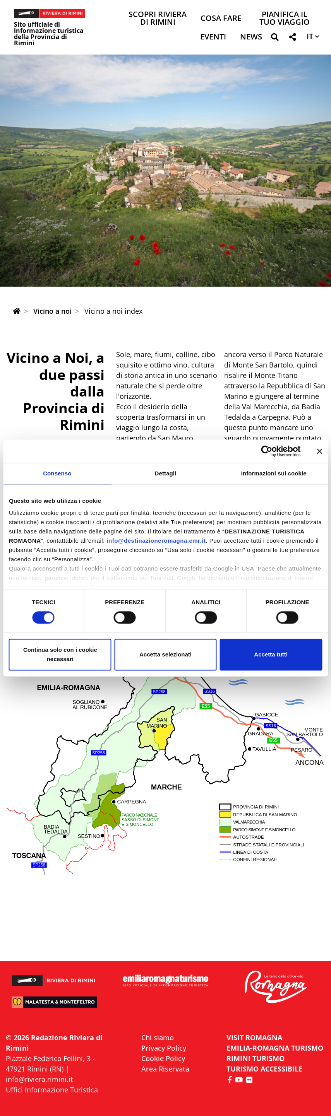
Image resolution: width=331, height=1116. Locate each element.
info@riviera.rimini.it (39, 1079)
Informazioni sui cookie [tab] (274, 473)
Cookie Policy (163, 1058)
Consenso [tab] (57, 473)
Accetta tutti (271, 654)
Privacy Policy (163, 1048)
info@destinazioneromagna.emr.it (156, 540)
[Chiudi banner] (319, 451)
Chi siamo (157, 1037)
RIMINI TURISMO (255, 1058)
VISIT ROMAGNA (254, 1037)
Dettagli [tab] (166, 473)
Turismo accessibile (264, 1068)
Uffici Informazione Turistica (52, 1089)
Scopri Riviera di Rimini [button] (158, 18)
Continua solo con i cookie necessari (60, 654)
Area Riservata (165, 1068)
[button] (274, 38)
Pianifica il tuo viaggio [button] (284, 18)
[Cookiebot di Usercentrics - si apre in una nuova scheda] (266, 451)
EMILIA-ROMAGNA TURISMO (274, 1048)
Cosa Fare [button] (221, 18)
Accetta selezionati (165, 654)
